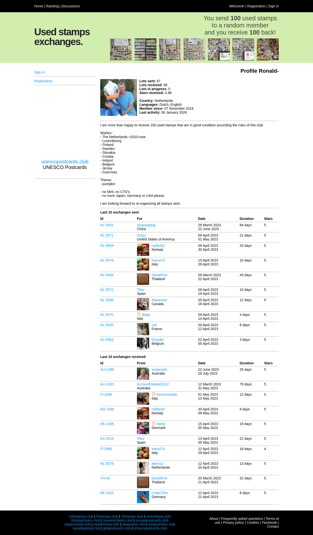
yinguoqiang (146, 225)
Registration (256, 6)
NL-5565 (106, 325)
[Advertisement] (242, 97)
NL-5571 (106, 235)
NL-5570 (106, 315)
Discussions (71, 6)
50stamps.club (107, 516)
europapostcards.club (151, 520)
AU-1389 (107, 369)
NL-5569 (106, 246)
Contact (273, 526)
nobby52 (158, 246)
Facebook (269, 522)
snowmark (159, 369)
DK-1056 (107, 424)
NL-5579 (106, 260)
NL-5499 (106, 275)
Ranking (52, 6)
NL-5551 (106, 225)
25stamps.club (132, 516)
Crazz (141, 235)
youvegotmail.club (86, 528)
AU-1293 (107, 384)
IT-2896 (106, 394)
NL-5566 (106, 300)
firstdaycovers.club (85, 520)
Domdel (157, 340)
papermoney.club (77, 524)
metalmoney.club (106, 524)
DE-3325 (107, 493)
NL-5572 (106, 290)
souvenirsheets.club (117, 520)
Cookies (253, 522)
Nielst (160, 424)
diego (146, 315)
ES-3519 (106, 438)
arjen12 (157, 463)
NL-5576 (106, 463)
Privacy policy (233, 522)
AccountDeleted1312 (153, 384)
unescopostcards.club (64, 161)
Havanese (159, 300)
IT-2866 (106, 449)
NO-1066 (107, 409)
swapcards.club (133, 524)
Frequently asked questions (242, 519)
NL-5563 (106, 340)
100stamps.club (81, 516)
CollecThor (160, 493)
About (213, 519)
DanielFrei (159, 275)
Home (38, 6)
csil (154, 325)
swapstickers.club (161, 524)
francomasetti (166, 394)
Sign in (273, 6)
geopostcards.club (117, 528)
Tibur (141, 290)
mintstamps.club (158, 516)
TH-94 (105, 478)
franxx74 (158, 260)
